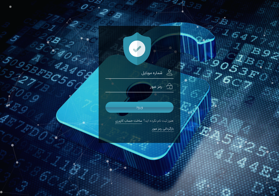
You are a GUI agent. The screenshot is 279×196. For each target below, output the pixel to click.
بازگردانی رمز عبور (163, 128)
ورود (139, 107)
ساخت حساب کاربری (128, 121)
